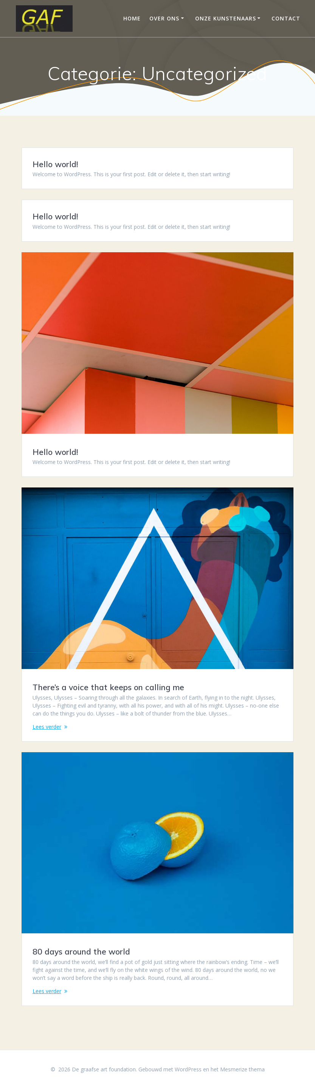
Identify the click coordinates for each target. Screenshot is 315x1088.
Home (132, 18)
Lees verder (47, 726)
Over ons (164, 18)
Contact (286, 18)
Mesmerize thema (242, 1069)
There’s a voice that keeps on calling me (108, 687)
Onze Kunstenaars (225, 18)
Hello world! (55, 164)
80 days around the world (81, 952)
